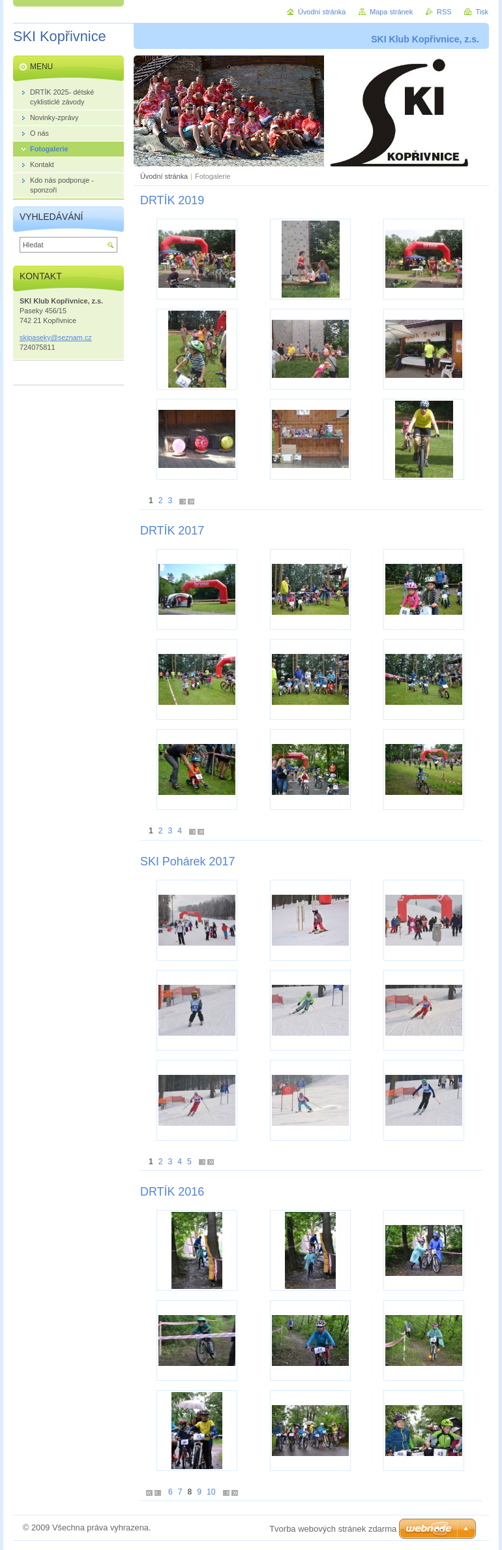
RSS (444, 12)
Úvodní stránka (164, 176)
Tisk (481, 12)
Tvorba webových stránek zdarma (332, 1529)
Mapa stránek (391, 12)
